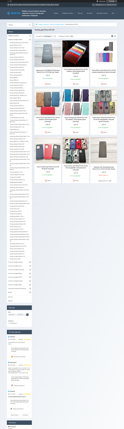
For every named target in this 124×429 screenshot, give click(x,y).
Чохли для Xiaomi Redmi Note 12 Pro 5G (20, 164)
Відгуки (10, 301)
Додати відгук (14, 415)
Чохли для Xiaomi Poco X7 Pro (18, 246)
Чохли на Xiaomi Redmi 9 (17, 57)
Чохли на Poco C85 (15, 259)
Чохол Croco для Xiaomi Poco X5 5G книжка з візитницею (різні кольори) (48, 119)
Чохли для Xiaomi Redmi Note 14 (19, 231)
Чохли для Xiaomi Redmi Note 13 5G (20, 203)
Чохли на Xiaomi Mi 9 (15, 72)
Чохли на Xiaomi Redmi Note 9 (18, 50)
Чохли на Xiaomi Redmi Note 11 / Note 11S (19, 133)
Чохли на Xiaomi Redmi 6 (17, 105)
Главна (56, 13)
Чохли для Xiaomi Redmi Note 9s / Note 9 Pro (19, 53)
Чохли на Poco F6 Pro (16, 211)
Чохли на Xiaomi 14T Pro (16, 229)
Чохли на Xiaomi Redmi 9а (17, 59)
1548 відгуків (102, 1)
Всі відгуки (25, 415)
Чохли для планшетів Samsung (17, 288)
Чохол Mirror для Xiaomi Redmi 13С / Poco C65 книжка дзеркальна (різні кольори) (19, 402)
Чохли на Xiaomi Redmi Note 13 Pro (19, 194)
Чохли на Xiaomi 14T (15, 226)
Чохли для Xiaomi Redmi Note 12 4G (20, 151)
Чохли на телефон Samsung (16, 269)
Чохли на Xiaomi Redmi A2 (17, 146)
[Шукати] (30, 25)
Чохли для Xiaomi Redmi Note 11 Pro (20, 136)
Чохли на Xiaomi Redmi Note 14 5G (19, 234)
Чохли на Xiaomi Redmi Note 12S (19, 157)
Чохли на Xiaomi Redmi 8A (17, 70)
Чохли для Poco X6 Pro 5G (17, 206)
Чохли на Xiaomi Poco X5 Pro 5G (18, 185)
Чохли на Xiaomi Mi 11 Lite (17, 127)
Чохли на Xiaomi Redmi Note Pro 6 (19, 100)
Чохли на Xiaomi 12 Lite (16, 172)
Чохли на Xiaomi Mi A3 (16, 75)
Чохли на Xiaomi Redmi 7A (17, 90)
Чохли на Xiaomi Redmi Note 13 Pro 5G (19, 197)
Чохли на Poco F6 (14, 208)
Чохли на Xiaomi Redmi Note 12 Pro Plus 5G (19, 168)
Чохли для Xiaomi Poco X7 (17, 243)
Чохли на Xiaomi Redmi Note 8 (18, 65)
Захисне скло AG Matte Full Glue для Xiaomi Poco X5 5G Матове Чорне (48, 71)
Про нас (80, 13)
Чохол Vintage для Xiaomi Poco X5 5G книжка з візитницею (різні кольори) (75, 119)
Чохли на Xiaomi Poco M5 (17, 149)
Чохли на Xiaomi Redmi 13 (17, 219)
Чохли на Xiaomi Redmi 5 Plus (18, 111)
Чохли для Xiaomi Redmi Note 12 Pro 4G (20, 160)
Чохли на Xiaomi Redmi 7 (17, 85)
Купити (49, 84)
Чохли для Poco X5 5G (16, 182)
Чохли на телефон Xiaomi (57, 24)
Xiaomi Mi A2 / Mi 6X (15, 98)
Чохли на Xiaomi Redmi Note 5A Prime (18, 114)
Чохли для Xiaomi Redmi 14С (18, 224)
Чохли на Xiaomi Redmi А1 (17, 144)
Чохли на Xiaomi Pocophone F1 (18, 82)
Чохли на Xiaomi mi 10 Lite (17, 47)
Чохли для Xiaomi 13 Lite (17, 216)
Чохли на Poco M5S (15, 177)
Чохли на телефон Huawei (15, 262)
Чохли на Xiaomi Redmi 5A (17, 108)
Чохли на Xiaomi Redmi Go (17, 93)
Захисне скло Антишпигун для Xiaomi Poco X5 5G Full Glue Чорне (104, 168)
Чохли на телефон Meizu (15, 273)
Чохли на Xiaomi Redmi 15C (17, 256)
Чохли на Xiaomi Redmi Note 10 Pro (19, 124)
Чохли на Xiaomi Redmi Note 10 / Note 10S (19, 121)
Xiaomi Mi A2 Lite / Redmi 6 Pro (18, 95)
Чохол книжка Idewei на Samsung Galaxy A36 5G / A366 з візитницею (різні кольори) (20, 378)
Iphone (10, 292)
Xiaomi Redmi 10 (14, 129)
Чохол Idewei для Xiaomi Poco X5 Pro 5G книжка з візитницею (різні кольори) (20, 349)
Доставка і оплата (102, 13)
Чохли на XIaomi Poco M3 (17, 117)
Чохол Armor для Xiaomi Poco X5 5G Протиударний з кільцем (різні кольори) (76, 168)
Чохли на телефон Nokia (15, 284)
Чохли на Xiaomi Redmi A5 (17, 251)
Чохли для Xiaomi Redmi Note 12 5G (20, 154)
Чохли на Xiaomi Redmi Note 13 (18, 201)
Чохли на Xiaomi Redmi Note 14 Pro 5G (19, 240)
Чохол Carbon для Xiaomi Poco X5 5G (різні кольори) (48, 168)
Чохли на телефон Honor (15, 266)
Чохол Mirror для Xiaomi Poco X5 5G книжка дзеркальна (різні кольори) (104, 71)
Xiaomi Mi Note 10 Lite (16, 45)
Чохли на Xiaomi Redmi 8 (17, 67)
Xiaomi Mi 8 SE (14, 77)
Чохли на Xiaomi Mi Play (16, 88)
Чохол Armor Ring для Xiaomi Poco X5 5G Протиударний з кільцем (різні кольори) (103, 119)
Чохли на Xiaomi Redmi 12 (17, 187)
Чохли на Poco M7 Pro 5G (17, 248)
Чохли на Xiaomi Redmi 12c (17, 179)
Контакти (89, 13)
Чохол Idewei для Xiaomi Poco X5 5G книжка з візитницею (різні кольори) (76, 71)
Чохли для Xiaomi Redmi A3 (17, 221)
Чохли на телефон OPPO (15, 277)
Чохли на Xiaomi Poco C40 (17, 174)
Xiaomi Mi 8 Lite (14, 80)
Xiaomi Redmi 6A (14, 103)
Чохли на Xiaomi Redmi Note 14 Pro (19, 237)
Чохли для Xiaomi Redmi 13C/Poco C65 (19, 190)
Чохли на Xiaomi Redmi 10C (17, 139)
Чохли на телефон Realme (15, 281)
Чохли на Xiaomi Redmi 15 (17, 254)
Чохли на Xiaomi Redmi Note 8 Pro (19, 62)
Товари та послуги (67, 13)
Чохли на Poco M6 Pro (16, 214)
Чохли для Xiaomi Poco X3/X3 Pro (19, 42)
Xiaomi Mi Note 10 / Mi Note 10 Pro (19, 141)
